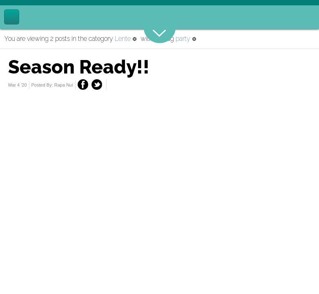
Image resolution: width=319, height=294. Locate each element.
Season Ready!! (78, 67)
